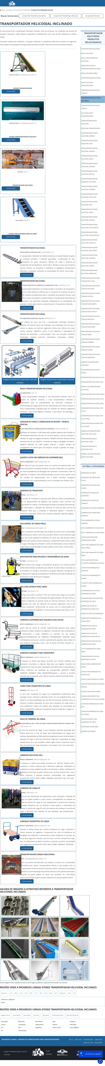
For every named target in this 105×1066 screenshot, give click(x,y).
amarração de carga (88, 473)
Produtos (18, 11)
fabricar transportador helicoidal (89, 363)
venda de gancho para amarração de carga (89, 720)
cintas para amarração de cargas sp (90, 569)
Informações (35, 11)
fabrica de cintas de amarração (92, 613)
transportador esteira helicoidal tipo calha (89, 195)
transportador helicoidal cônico (90, 371)
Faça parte (77, 11)
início (5, 11)
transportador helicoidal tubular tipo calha (90, 279)
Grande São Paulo (57, 920)
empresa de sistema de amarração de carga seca (90, 607)
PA (74, 898)
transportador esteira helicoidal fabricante (89, 272)
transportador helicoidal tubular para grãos (90, 325)
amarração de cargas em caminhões (90, 494)
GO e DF (62, 898)
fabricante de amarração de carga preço (91, 619)
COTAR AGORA (11, 91)
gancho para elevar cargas (90, 691)
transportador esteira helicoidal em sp (89, 142)
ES (21, 898)
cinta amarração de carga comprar (90, 521)
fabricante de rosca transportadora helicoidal (91, 67)
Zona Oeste (27, 920)
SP (26, 898)
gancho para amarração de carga (90, 665)
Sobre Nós (98, 944)
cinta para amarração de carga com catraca (92, 546)
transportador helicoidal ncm (92, 382)
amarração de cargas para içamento (90, 514)
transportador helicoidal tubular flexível (90, 348)
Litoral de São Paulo (72, 920)
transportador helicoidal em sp (92, 399)
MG (16, 898)
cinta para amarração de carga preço (92, 554)
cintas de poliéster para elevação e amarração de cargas (92, 561)
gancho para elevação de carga (92, 679)
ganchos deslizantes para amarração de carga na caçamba (92, 697)
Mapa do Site (88, 947)
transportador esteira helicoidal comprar (89, 188)
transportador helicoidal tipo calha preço (66, 16)
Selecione (4, 898)
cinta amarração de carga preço (92, 532)
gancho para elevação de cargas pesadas (92, 685)
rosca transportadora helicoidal (89, 59)
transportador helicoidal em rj (92, 403)
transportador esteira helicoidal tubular (89, 165)
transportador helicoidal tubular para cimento (90, 302)
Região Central (5, 920)
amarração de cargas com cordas (90, 486)
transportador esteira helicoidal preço (89, 210)
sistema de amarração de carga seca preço (92, 713)
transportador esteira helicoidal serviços (89, 149)
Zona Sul (36, 920)
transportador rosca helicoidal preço (89, 440)
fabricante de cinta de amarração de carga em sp (90, 635)
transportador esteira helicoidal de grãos (89, 256)
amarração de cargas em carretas (90, 501)
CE (55, 898)
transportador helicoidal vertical (90, 107)
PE (45, 898)
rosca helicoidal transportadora (87, 84)
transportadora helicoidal (91, 78)
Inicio (71, 944)
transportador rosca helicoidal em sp (89, 447)
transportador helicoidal (92, 16)
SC (36, 898)
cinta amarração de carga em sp (92, 528)
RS (41, 898)
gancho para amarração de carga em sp (90, 673)
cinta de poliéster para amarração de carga (89, 538)
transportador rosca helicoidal (89, 122)
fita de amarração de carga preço (91, 650)
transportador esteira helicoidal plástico (89, 218)
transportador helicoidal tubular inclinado (90, 287)
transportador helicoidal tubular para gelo (90, 317)
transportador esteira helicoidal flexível (89, 264)
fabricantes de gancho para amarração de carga (91, 642)
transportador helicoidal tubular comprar (90, 340)
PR (31, 898)
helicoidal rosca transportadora (87, 114)
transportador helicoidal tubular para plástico (90, 310)
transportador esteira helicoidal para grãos (89, 249)
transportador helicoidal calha (92, 377)
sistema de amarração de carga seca (92, 705)
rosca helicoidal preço (89, 73)
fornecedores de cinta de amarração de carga (90, 657)
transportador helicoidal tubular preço (90, 333)
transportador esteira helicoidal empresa (89, 134)
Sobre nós (51, 11)
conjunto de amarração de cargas (90, 576)
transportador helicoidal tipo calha (92, 409)
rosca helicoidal (87, 53)
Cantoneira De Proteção (89, 727)
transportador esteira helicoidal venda (89, 157)
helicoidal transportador (90, 128)
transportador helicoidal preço (92, 394)
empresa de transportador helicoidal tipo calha (90, 432)
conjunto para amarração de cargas (91, 584)
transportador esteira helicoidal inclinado (89, 180)
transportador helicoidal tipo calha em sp (92, 424)
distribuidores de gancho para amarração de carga (92, 599)
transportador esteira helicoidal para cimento (89, 226)
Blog (64, 11)
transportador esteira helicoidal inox (89, 203)
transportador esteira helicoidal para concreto (90, 233)
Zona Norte (16, 920)
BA (51, 898)
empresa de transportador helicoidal (90, 388)
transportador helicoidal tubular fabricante (90, 356)
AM (69, 898)
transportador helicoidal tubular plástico (34, 16)
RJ (10, 898)
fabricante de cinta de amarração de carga (89, 627)
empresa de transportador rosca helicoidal (90, 455)
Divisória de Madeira (88, 731)
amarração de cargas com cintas (90, 479)
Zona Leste (45, 920)
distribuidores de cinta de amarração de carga (90, 592)
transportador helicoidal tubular (90, 91)
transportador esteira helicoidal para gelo (89, 241)
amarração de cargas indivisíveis (92, 508)
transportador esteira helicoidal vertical (89, 172)
